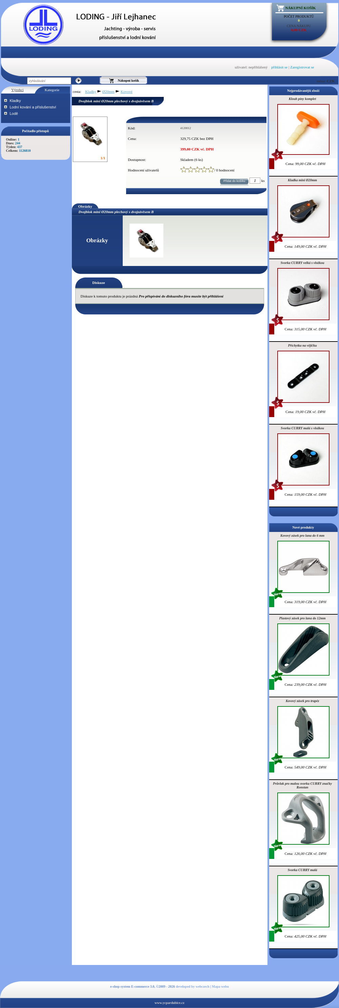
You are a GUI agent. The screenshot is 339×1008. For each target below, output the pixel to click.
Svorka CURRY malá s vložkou (302, 428)
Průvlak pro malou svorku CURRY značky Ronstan (302, 785)
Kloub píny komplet (302, 99)
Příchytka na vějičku (302, 345)
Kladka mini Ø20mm (302, 180)
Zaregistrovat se (302, 67)
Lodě (14, 113)
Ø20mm (108, 91)
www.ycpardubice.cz (169, 1003)
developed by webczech (193, 986)
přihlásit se (279, 67)
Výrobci (17, 90)
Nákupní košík (300, 8)
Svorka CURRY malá (302, 870)
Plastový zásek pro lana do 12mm (302, 618)
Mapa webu (220, 986)
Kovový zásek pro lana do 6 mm (302, 535)
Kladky (15, 101)
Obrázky (85, 206)
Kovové (127, 91)
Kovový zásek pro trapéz (302, 701)
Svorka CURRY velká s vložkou (302, 263)
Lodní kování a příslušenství (33, 107)
